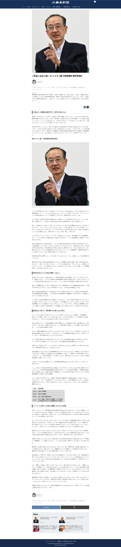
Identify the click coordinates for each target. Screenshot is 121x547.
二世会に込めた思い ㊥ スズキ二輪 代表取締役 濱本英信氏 (57, 76)
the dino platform (62, 545)
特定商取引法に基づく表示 (69, 541)
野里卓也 (39, 82)
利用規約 (59, 541)
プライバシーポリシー (50, 541)
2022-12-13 (40, 81)
